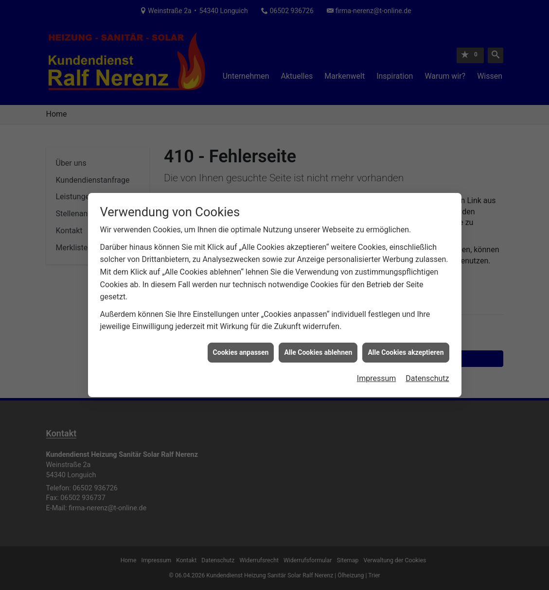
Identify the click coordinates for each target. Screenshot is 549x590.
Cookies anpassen (241, 349)
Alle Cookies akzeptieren (405, 349)
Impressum (376, 375)
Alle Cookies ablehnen (318, 349)
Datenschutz (427, 375)
